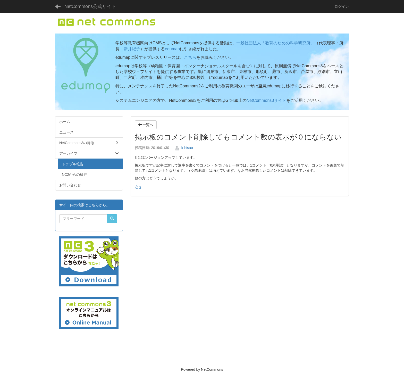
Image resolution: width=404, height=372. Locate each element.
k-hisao (184, 148)
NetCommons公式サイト (90, 6)
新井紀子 (132, 49)
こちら (190, 57)
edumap (172, 49)
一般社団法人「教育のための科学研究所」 (275, 43)
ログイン (341, 6)
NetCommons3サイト (267, 100)
